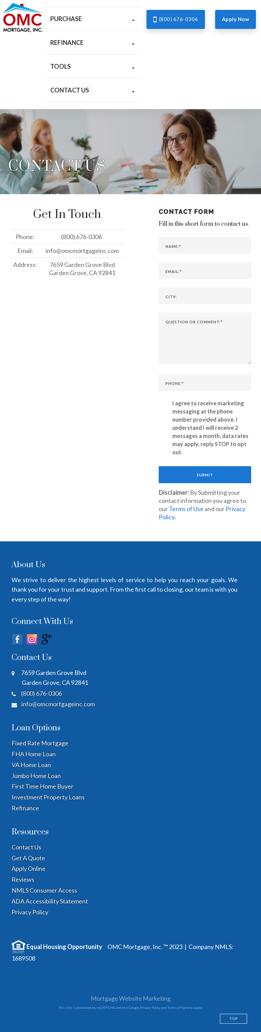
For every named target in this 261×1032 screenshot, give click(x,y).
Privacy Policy (30, 912)
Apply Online (29, 868)
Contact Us (26, 847)
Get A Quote (28, 858)
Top (233, 1019)
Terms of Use (186, 508)
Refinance (25, 808)
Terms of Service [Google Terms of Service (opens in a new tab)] (180, 1007)
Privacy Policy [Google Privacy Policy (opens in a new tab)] (150, 1007)
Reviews (23, 879)
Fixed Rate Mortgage (40, 743)
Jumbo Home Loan (36, 775)
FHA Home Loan (34, 754)
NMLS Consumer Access (44, 890)
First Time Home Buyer (42, 786)
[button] (92, 19)
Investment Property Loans (48, 797)
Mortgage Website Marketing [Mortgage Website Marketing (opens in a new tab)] (131, 998)
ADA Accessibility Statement (50, 901)
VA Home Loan (31, 764)
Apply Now (235, 19)
